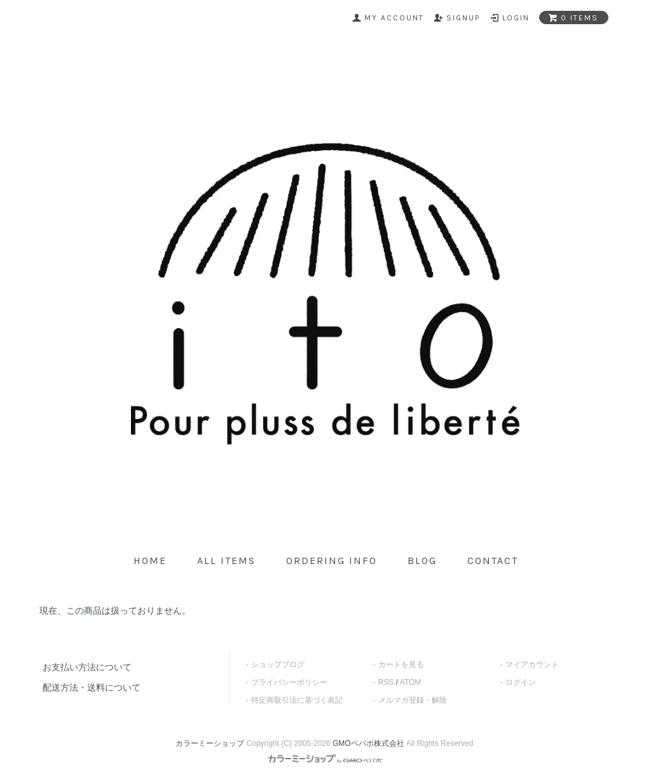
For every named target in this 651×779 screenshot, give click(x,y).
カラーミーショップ (209, 743)
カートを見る (401, 664)
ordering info (331, 561)
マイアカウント (532, 664)
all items (226, 561)
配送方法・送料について (91, 687)
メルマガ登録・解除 (412, 700)
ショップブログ (278, 664)
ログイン (520, 682)
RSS (386, 682)
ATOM (410, 682)
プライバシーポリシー (289, 682)
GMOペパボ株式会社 (368, 743)
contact (492, 561)
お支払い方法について (87, 667)
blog (422, 561)
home (150, 561)
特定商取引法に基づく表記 (297, 700)
